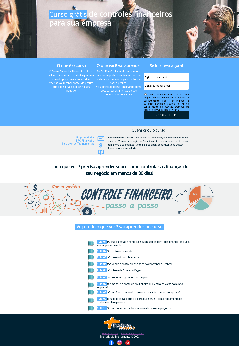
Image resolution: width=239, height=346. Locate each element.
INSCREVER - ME (166, 115)
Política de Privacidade (132, 333)
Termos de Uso (110, 333)
